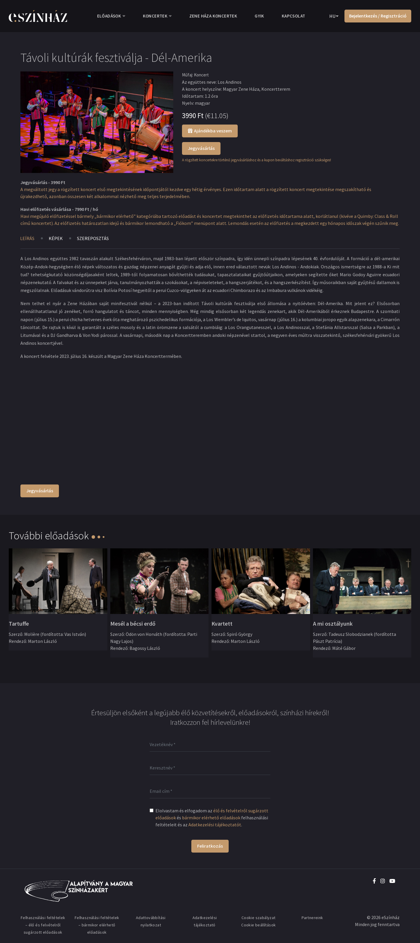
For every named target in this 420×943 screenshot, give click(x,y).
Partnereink (312, 917)
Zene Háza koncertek (213, 16)
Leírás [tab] (27, 238)
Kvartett (221, 623)
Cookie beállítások (258, 925)
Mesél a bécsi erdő (132, 623)
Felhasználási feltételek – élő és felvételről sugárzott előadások (43, 925)
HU (332, 16)
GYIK (259, 16)
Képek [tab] (56, 238)
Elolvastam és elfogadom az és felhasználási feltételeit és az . (211, 817)
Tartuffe (19, 623)
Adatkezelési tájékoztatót (214, 824)
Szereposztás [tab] (93, 238)
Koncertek (155, 16)
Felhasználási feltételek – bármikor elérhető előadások (97, 925)
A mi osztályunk (333, 623)
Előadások (109, 16)
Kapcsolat (293, 16)
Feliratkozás (210, 846)
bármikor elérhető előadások (211, 817)
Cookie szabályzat (259, 917)
